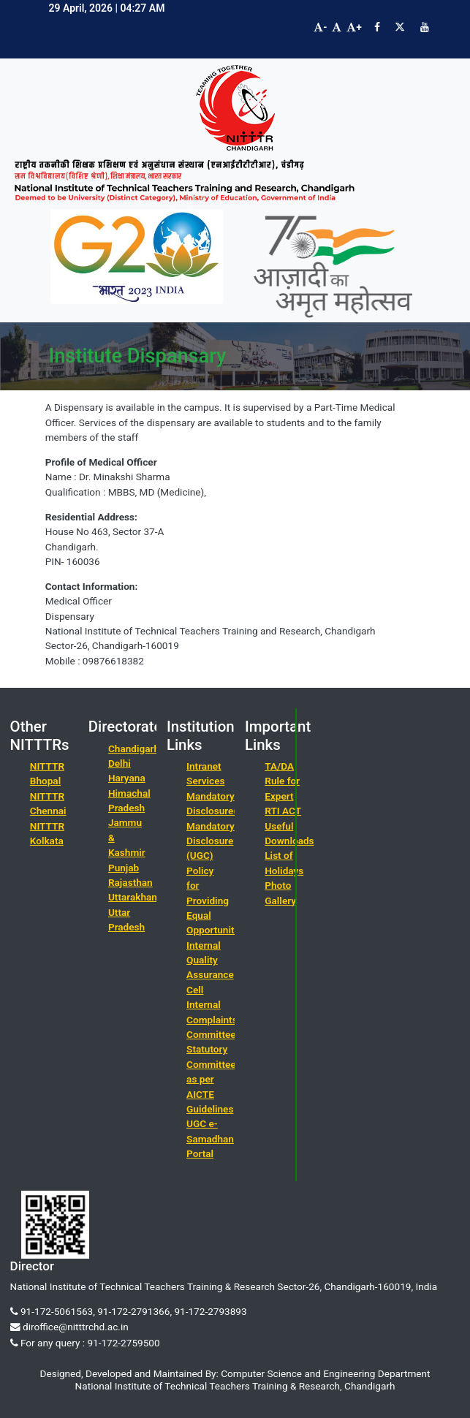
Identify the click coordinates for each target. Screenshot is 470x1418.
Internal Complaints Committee (212, 1019)
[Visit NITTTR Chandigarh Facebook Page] (377, 27)
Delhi (119, 763)
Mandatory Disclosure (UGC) (210, 841)
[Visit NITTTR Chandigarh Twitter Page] (400, 27)
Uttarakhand (135, 897)
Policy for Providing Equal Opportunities (216, 900)
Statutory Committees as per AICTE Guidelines (213, 1079)
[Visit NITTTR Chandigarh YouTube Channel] (424, 27)
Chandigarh (133, 748)
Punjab (123, 867)
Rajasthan (130, 882)
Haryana (126, 778)
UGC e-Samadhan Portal (210, 1138)
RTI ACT (283, 810)
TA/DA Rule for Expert (282, 781)
